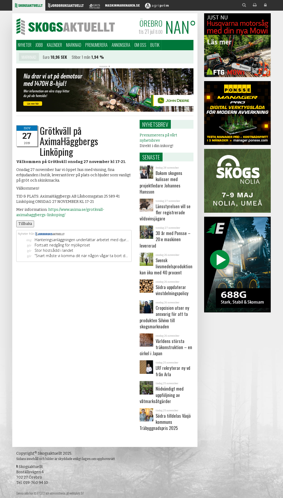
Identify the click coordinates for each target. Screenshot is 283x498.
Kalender (54, 45)
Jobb (39, 45)
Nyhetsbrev (155, 124)
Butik (154, 45)
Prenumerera (96, 45)
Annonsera (121, 45)
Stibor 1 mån (81, 58)
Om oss (140, 45)
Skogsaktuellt (65, 26)
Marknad (73, 45)
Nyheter (24, 45)
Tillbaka (25, 223)
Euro (46, 58)
